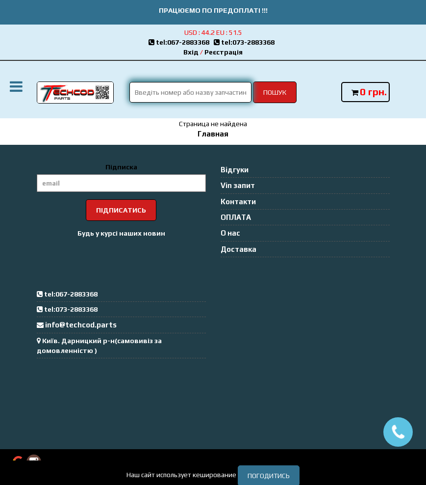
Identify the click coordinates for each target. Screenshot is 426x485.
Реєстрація (223, 52)
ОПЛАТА (236, 217)
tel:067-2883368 (181, 42)
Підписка (121, 167)
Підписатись (121, 210)
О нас (230, 233)
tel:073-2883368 (245, 42)
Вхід (191, 52)
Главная (213, 134)
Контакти (238, 201)
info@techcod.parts (81, 325)
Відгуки (235, 169)
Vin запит (238, 185)
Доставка (238, 249)
